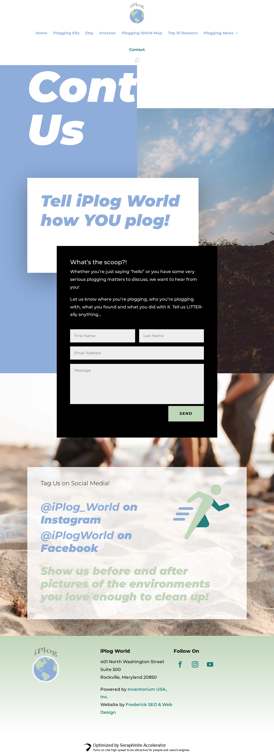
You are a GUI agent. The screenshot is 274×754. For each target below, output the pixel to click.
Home (41, 33)
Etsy (89, 33)
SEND (186, 413)
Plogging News (218, 33)
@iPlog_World (80, 506)
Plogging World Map (142, 33)
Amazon (107, 33)
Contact (137, 49)
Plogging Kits (66, 33)
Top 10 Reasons (183, 33)
